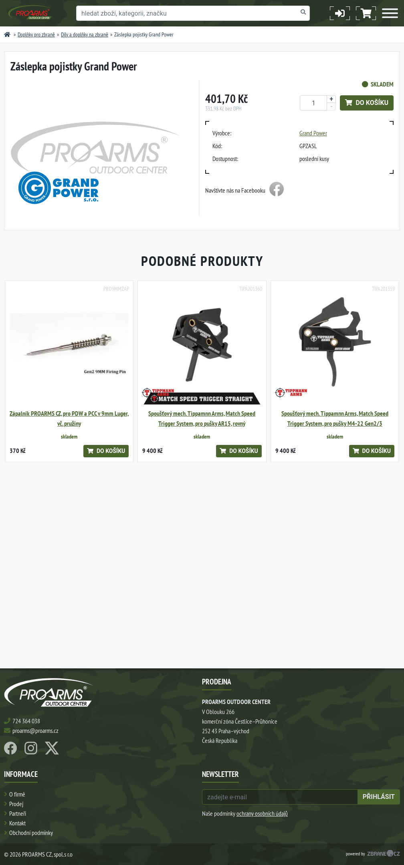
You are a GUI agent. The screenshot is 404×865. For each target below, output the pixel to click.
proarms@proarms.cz (35, 730)
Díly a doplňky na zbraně (84, 34)
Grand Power (313, 133)
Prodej (16, 804)
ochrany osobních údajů (262, 813)
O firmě (17, 794)
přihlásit (379, 797)
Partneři (17, 813)
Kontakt (17, 823)
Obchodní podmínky (31, 833)
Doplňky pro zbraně (36, 34)
